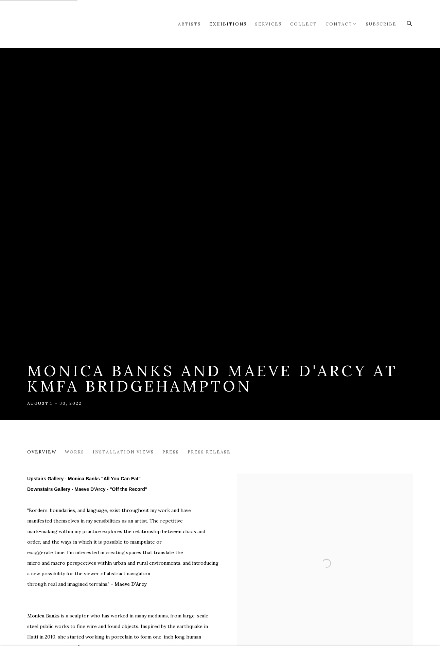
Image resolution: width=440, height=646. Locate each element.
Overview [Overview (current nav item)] (41, 451)
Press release (209, 451)
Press (170, 451)
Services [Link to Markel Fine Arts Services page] (268, 24)
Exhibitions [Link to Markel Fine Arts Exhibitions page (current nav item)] (228, 24)
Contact (338, 24)
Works (74, 451)
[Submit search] (410, 22)
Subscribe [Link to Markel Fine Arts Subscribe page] (381, 24)
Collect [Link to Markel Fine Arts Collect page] (303, 24)
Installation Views (123, 451)
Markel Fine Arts (47, 23)
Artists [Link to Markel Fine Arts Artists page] (189, 24)
